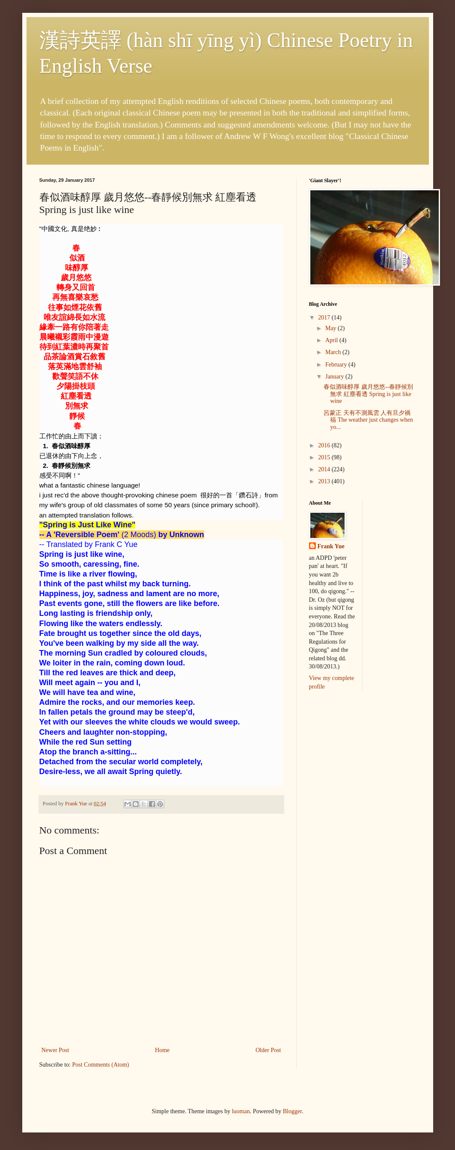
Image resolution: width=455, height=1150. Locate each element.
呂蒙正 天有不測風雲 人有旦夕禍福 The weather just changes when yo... (368, 420)
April (332, 340)
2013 (325, 481)
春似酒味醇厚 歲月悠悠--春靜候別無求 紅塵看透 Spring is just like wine (368, 394)
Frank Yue (331, 546)
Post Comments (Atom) (100, 1064)
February (336, 364)
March (333, 352)
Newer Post (55, 1050)
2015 (325, 457)
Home (162, 1050)
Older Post (268, 1050)
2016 (325, 445)
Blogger (292, 1111)
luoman (241, 1111)
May (331, 328)
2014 (325, 469)
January (335, 376)
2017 (325, 317)
